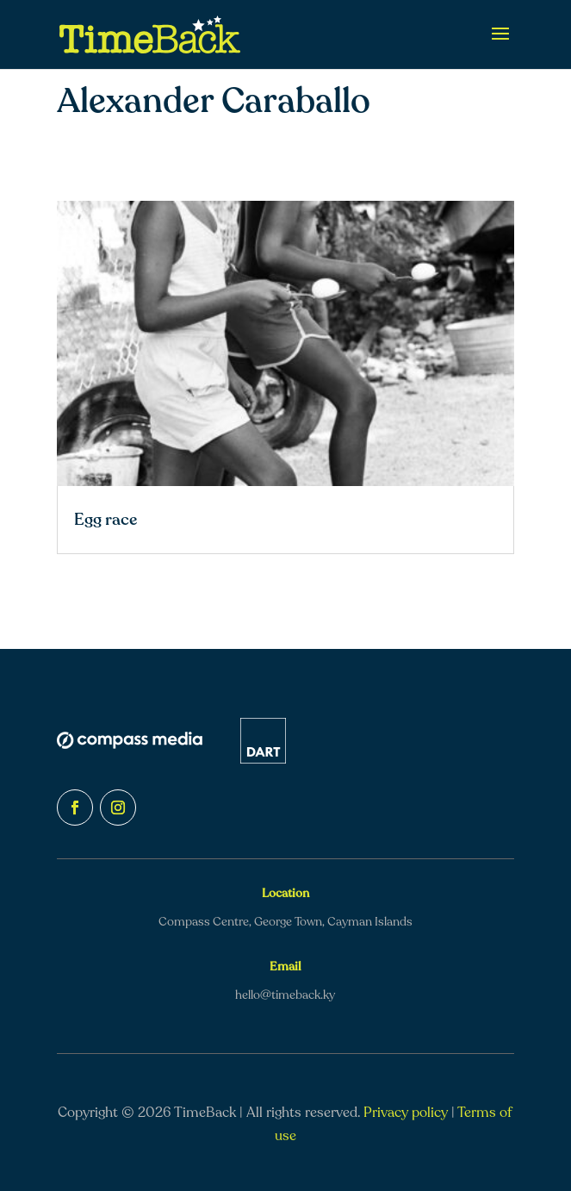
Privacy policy (405, 1112)
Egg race (105, 519)
